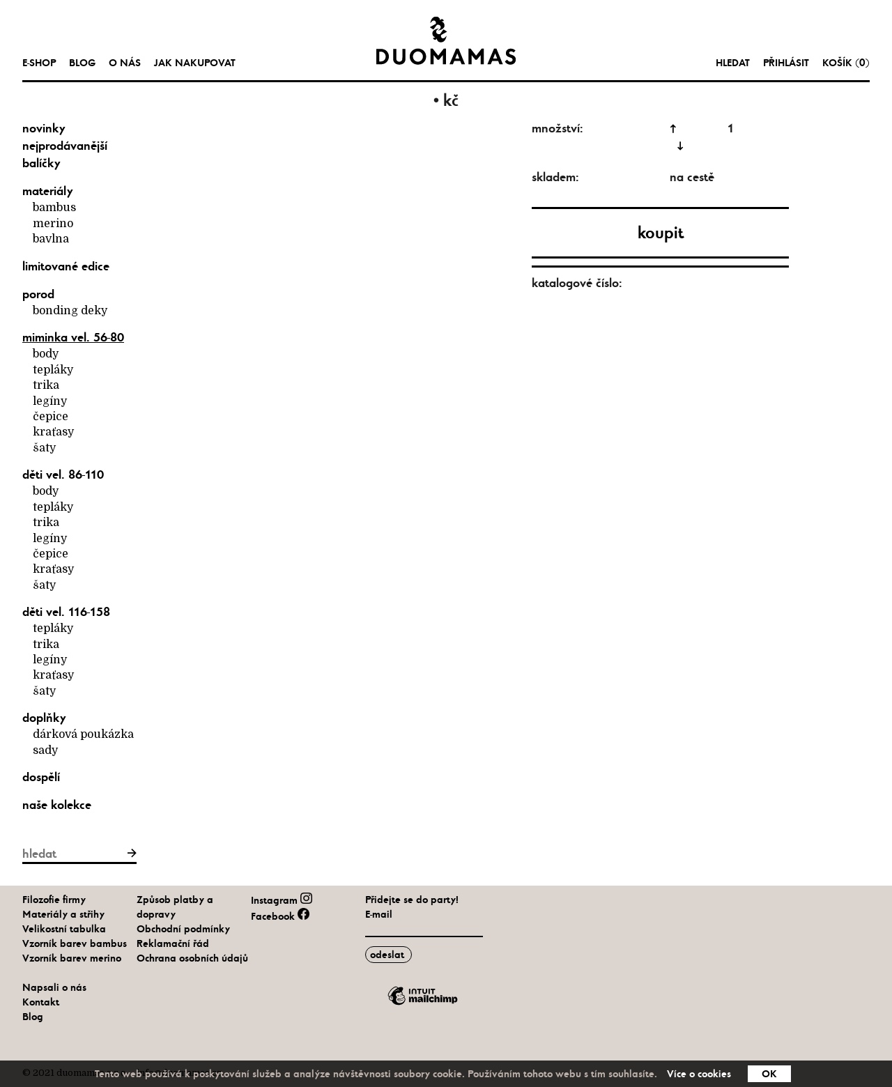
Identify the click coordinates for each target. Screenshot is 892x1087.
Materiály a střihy (63, 914)
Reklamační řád (173, 943)
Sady (45, 750)
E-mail (378, 914)
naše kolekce (56, 804)
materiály (47, 191)
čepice (50, 416)
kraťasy (53, 432)
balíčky (41, 163)
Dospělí (41, 777)
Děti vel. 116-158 (66, 611)
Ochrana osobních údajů (192, 958)
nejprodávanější (64, 145)
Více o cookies (699, 1073)
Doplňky (44, 717)
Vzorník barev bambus (74, 943)
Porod (38, 294)
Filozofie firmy (54, 899)
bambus (54, 207)
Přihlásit (786, 62)
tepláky (53, 370)
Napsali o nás (54, 987)
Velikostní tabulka (64, 929)
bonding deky (70, 310)
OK (769, 1073)
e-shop (39, 62)
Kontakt (40, 1002)
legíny (50, 401)
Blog (82, 62)
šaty (44, 448)
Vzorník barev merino (71, 958)
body (46, 354)
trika (46, 385)
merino (53, 223)
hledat (733, 62)
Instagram (281, 900)
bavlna (51, 239)
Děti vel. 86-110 (63, 474)
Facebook (280, 916)
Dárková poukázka (83, 734)
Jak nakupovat (195, 62)
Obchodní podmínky (183, 929)
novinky (44, 128)
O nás (125, 62)
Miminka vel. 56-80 (73, 337)
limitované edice (65, 266)
